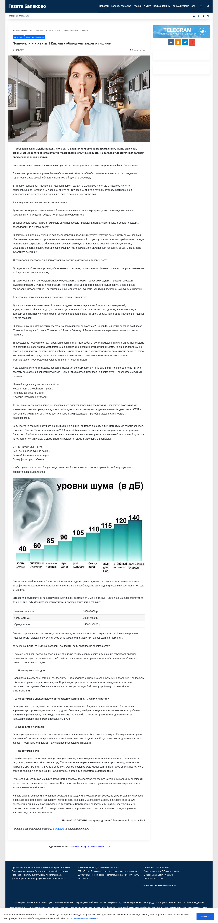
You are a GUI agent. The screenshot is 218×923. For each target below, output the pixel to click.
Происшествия (181, 6)
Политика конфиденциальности (87, 918)
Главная (18, 30)
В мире (147, 6)
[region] (109, 915)
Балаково (58, 828)
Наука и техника (162, 6)
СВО (193, 6)
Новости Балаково (121, 6)
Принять (205, 916)
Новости (104, 6)
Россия (138, 6)
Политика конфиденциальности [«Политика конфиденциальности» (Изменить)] (159, 885)
